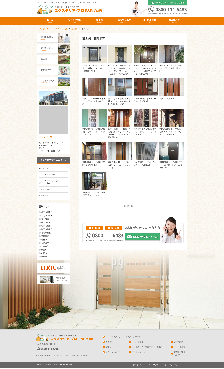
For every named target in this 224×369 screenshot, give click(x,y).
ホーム (49, 21)
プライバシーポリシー (172, 365)
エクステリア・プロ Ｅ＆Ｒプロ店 (52, 29)
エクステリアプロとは (48, 174)
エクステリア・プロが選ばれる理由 (147, 347)
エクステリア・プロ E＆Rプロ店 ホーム (123, 337)
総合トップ (43, 168)
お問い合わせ (137, 365)
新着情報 (109, 342)
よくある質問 (149, 21)
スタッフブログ (112, 352)
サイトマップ (153, 365)
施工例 (99, 21)
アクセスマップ (138, 352)
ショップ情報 (74, 21)
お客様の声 (174, 21)
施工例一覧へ (129, 206)
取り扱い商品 (124, 21)
